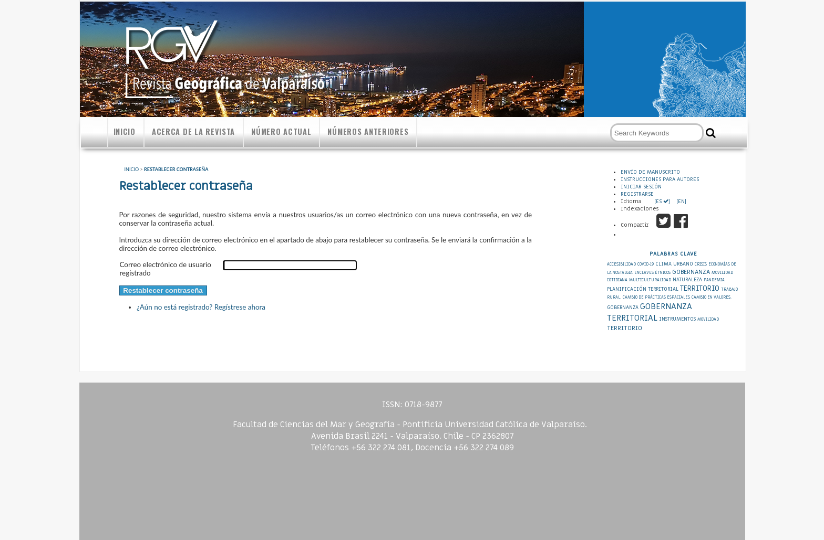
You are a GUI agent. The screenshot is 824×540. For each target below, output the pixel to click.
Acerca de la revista (193, 131)
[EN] (680, 201)
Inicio (125, 131)
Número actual (281, 131)
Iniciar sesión (641, 186)
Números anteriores (367, 131)
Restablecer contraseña (176, 169)
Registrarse (637, 194)
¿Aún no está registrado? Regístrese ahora (201, 307)
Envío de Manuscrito (650, 172)
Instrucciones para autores (660, 179)
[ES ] (663, 201)
